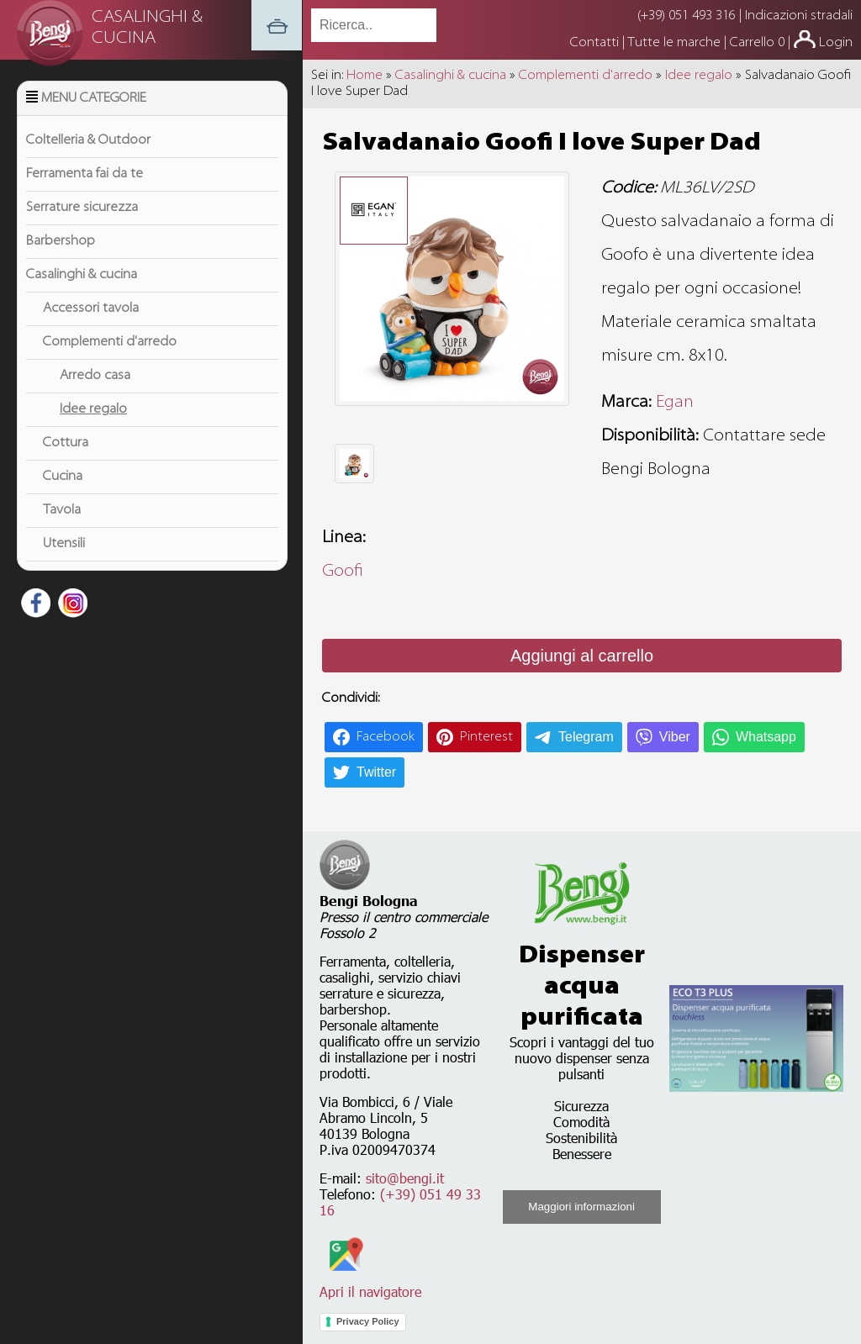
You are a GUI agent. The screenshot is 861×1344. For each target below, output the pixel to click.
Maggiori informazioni (581, 1206)
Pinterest (486, 737)
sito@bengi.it (405, 1178)
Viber (674, 737)
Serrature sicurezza (82, 207)
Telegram (586, 737)
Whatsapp (766, 737)
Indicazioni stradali (799, 16)
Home (364, 75)
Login (836, 43)
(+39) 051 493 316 (686, 16)
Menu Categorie (93, 98)
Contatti (596, 43)
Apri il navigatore (370, 1283)
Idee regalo (93, 409)
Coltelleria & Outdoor (88, 140)
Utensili (64, 544)
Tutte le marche (675, 43)
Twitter (376, 772)
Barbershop (60, 241)
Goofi (342, 571)
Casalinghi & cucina (81, 275)
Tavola (62, 510)
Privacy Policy (367, 1321)
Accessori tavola (91, 308)
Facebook (386, 737)
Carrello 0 (757, 43)
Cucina (62, 476)
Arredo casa (95, 375)
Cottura (65, 443)
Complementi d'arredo (110, 342)
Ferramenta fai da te (84, 174)
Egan (675, 402)
